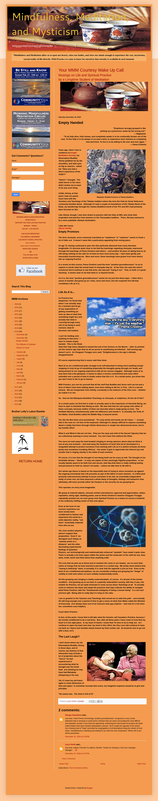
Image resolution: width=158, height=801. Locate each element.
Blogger (89, 788)
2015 (16, 394)
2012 (16, 404)
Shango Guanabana (73, 715)
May (18, 369)
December (21, 335)
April (18, 373)
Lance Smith (70, 744)
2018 (16, 331)
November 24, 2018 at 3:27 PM (77, 754)
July (18, 362)
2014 (16, 397)
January (20, 383)
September (21, 355)
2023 (16, 314)
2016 (16, 391)
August (20, 359)
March (19, 376)
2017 (16, 387)
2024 (16, 311)
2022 (16, 318)
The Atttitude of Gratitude (26, 344)
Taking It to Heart (22, 348)
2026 (16, 304)
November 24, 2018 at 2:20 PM (77, 737)
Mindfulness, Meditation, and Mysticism (70, 23)
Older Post (141, 764)
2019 (16, 328)
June (19, 366)
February (20, 379)
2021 (16, 321)
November (21, 338)
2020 (16, 325)
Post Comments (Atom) (78, 768)
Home (103, 764)
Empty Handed (22, 341)
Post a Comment (68, 759)
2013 (16, 401)
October (20, 352)
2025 (16, 307)
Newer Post (63, 764)
